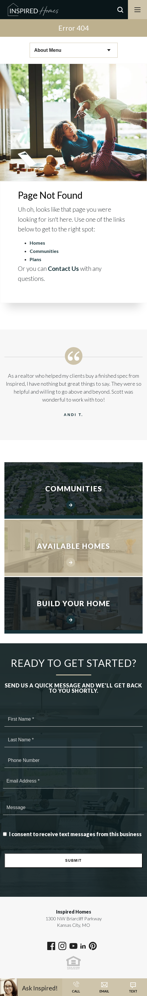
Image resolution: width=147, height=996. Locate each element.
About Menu (47, 50)
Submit (73, 861)
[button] (120, 17)
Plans (35, 259)
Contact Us (63, 268)
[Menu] (137, 9)
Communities (44, 251)
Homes (37, 243)
